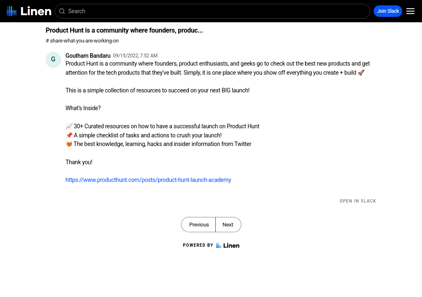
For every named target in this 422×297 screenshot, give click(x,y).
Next (227, 225)
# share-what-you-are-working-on (82, 41)
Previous (199, 225)
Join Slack (388, 11)
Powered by (211, 245)
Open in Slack (358, 201)
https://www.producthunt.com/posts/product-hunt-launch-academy (148, 180)
